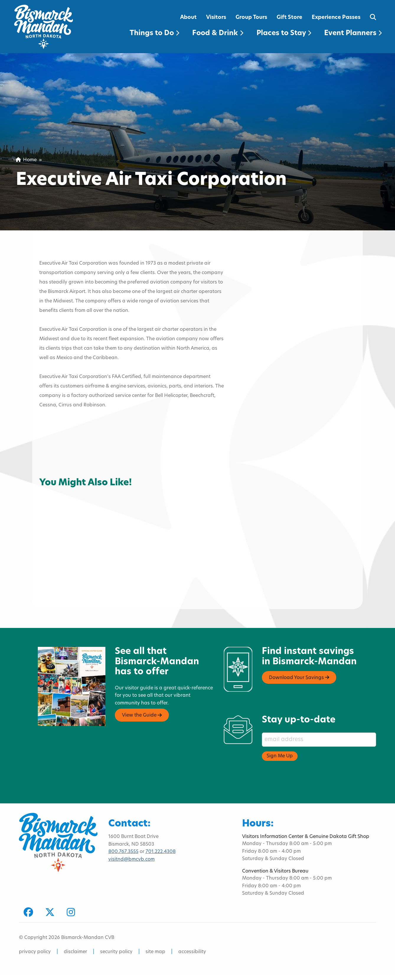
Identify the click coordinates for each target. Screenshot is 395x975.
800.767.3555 (123, 851)
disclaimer (75, 952)
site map (155, 952)
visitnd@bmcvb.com (131, 859)
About (188, 17)
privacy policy (35, 952)
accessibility (192, 952)
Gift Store (289, 17)
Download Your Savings (299, 677)
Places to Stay (284, 33)
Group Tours (251, 17)
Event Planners (353, 33)
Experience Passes (336, 17)
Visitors (216, 17)
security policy (116, 952)
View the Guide (142, 715)
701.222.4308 (161, 851)
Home (26, 160)
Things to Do (154, 33)
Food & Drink (217, 33)
